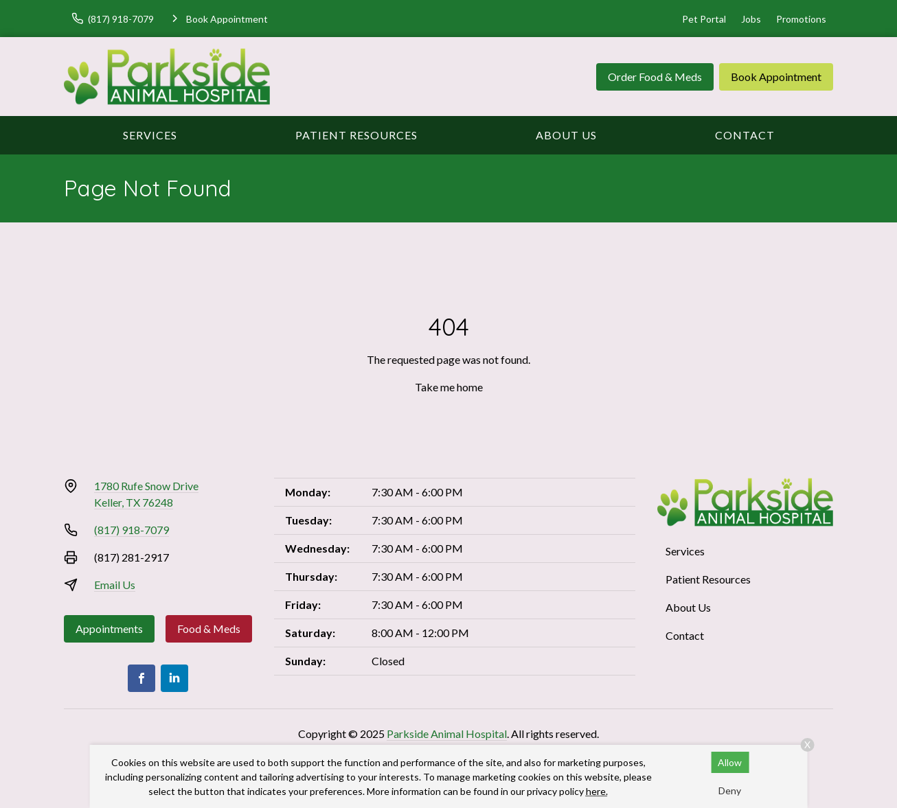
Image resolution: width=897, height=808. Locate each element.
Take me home (449, 386)
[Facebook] (141, 678)
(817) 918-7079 (131, 529)
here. (597, 791)
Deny (729, 790)
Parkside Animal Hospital (447, 733)
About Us (566, 134)
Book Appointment (776, 76)
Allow (730, 762)
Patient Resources (356, 134)
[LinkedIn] (174, 678)
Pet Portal (704, 19)
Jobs (751, 19)
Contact (745, 134)
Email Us (114, 584)
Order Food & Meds (655, 76)
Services (150, 134)
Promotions (801, 19)
